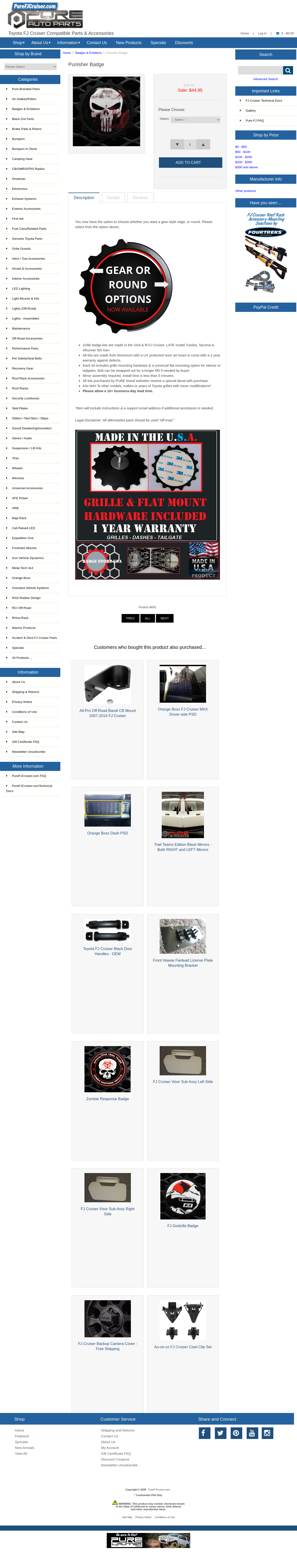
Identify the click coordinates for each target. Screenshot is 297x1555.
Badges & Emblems (88, 53)
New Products (129, 42)
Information (67, 42)
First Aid (14, 218)
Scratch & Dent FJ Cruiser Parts (31, 638)
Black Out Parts (20, 119)
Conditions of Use (21, 712)
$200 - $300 (243, 162)
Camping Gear (19, 159)
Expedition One (20, 538)
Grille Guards (18, 248)
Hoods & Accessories (24, 268)
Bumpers (15, 139)
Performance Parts (22, 348)
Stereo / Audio (19, 438)
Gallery (248, 110)
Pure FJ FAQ (252, 120)
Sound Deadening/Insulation (29, 428)
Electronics (16, 189)
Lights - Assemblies (22, 318)
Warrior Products (21, 628)
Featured (22, 1436)
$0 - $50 (241, 147)
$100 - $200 (243, 157)
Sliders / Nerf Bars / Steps (27, 418)
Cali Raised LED (20, 528)
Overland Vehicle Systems (27, 588)
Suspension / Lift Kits (24, 448)
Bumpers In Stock (21, 149)
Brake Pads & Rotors (24, 129)
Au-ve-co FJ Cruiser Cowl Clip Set (182, 1347)
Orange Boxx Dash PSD (107, 833)
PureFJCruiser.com (159, 1489)
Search (265, 54)
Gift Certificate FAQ (22, 742)
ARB (12, 508)
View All (21, 1453)
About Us (39, 42)
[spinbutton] (190, 144)
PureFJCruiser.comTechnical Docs (29, 788)
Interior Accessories (23, 278)
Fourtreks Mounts (21, 548)
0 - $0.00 (285, 33)
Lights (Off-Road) (21, 308)
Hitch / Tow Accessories (25, 258)
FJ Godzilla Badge (183, 1226)
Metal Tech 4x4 (19, 568)
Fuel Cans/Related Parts (26, 228)
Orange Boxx (18, 578)
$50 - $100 (242, 152)
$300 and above (246, 167)
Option (164, 118)
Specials (158, 42)
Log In (262, 33)
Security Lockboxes (22, 398)
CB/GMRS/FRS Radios (25, 169)
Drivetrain (16, 179)
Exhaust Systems (21, 198)
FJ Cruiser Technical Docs (261, 100)
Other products (245, 191)
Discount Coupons (115, 1459)
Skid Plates (17, 408)
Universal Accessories (24, 488)
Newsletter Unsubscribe (25, 751)
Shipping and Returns (118, 1430)
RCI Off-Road (18, 608)
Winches (15, 478)
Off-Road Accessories (24, 338)
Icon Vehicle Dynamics (25, 558)
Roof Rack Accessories (25, 378)
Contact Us (97, 42)
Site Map (15, 732)
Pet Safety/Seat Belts (24, 358)
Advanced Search (265, 79)
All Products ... (19, 658)
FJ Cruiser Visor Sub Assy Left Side (183, 1082)
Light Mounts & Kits (22, 298)
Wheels (14, 468)
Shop (17, 42)
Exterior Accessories (23, 208)
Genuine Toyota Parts (24, 238)
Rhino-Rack (17, 618)
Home (245, 33)
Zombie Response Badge (107, 1099)
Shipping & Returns (22, 692)
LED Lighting (18, 288)
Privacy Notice (19, 702)
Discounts (184, 42)
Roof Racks (17, 388)
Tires (12, 458)
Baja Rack (16, 518)
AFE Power (17, 498)
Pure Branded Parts (23, 89)
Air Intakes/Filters (21, 99)
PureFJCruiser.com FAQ (26, 776)
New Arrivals (24, 1448)
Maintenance (18, 328)
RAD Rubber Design (23, 598)
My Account (110, 1448)
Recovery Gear (19, 368)
